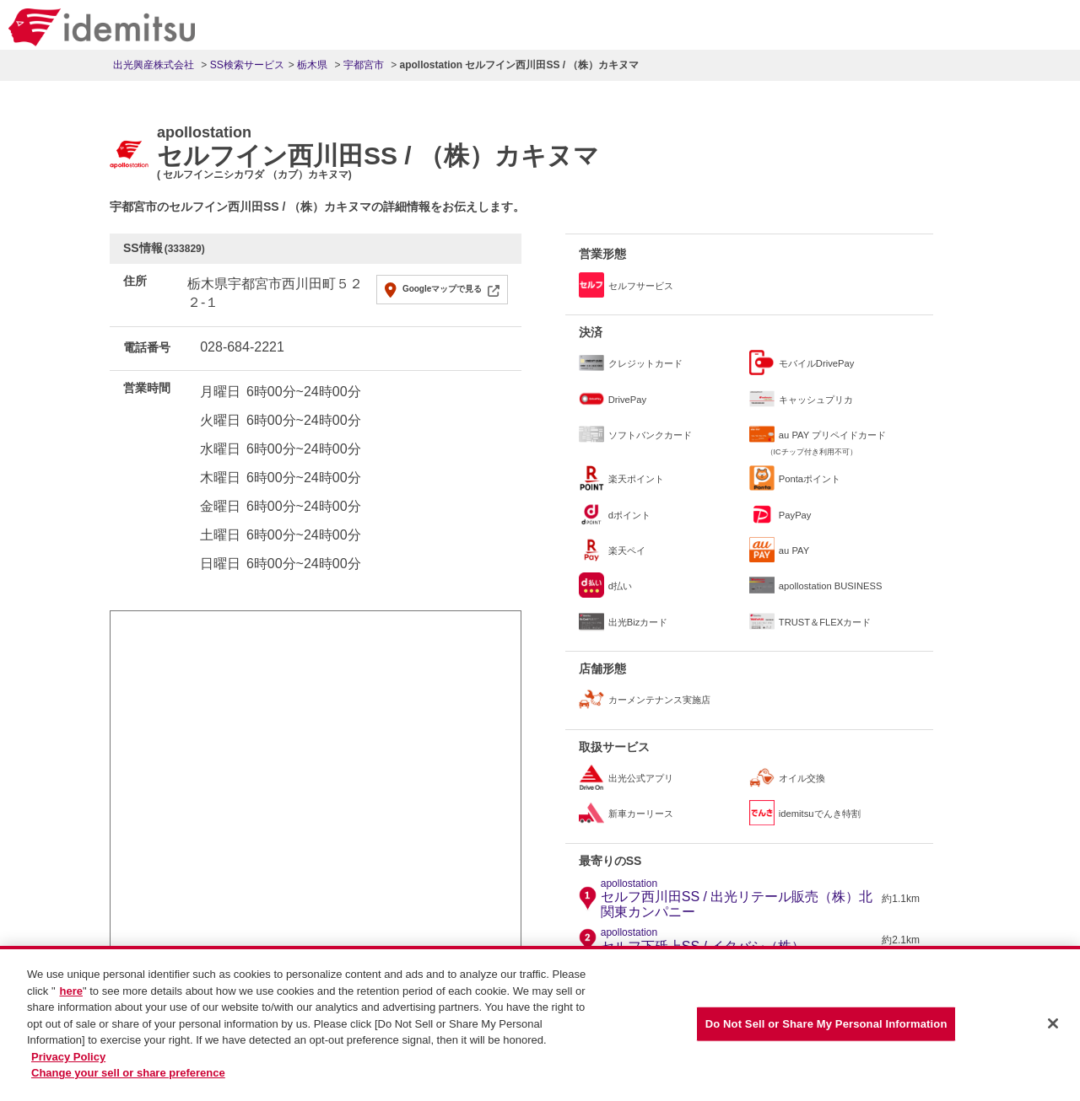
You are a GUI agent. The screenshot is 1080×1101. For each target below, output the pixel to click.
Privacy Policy (68, 1060)
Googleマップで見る (442, 288)
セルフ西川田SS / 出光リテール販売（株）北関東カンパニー (739, 898)
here (71, 994)
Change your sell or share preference (128, 1077)
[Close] (1053, 1027)
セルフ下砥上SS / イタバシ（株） (703, 940)
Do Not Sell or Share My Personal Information (826, 1027)
